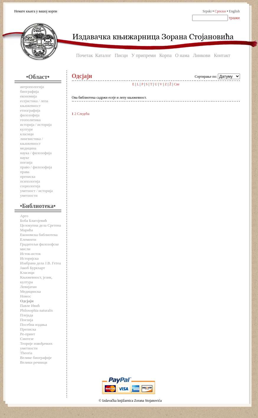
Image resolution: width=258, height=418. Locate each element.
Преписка (28, 329)
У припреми (143, 55)
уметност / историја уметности (36, 193)
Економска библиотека (39, 234)
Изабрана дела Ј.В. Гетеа (40, 263)
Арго (24, 216)
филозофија (30, 115)
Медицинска (30, 291)
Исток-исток (30, 253)
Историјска (29, 258)
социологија (30, 186)
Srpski (207, 11)
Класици (27, 272)
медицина (28, 148)
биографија (29, 91)
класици (27, 134)
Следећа (83, 114)
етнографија (30, 110)
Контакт (222, 55)
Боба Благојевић (33, 220)
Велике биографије (36, 357)
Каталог (103, 55)
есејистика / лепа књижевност (34, 103)
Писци (121, 55)
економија (28, 96)
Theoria (26, 353)
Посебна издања (33, 324)
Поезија (26, 320)
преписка (27, 176)
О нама (182, 55)
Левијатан (28, 286)
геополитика (30, 120)
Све (176, 84)
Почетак (84, 55)
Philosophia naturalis (36, 310)
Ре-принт (27, 334)
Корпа (165, 55)
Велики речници (33, 362)
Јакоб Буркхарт (32, 268)
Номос (25, 296)
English (234, 11)
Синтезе (27, 338)
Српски (220, 11)
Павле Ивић (30, 305)
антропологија (32, 86)
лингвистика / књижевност (31, 141)
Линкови (201, 55)
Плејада (26, 315)
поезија (26, 162)
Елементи (28, 239)
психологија (30, 181)
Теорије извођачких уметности (36, 345)
